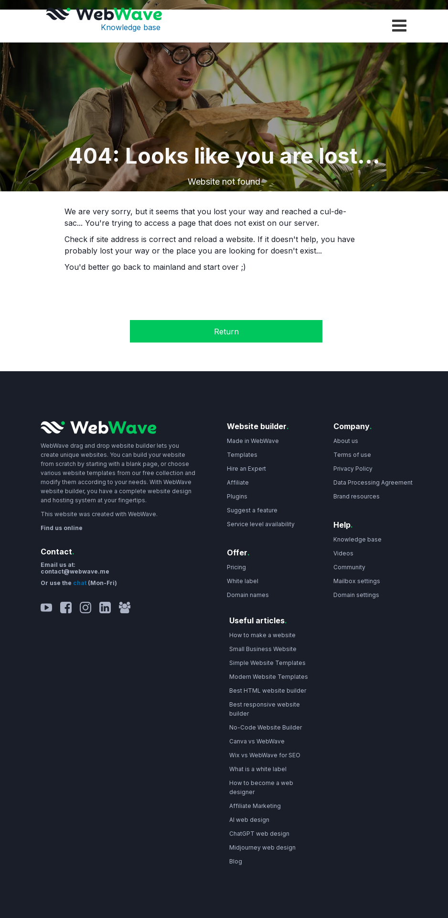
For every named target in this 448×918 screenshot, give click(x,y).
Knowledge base (130, 27)
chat (80, 582)
